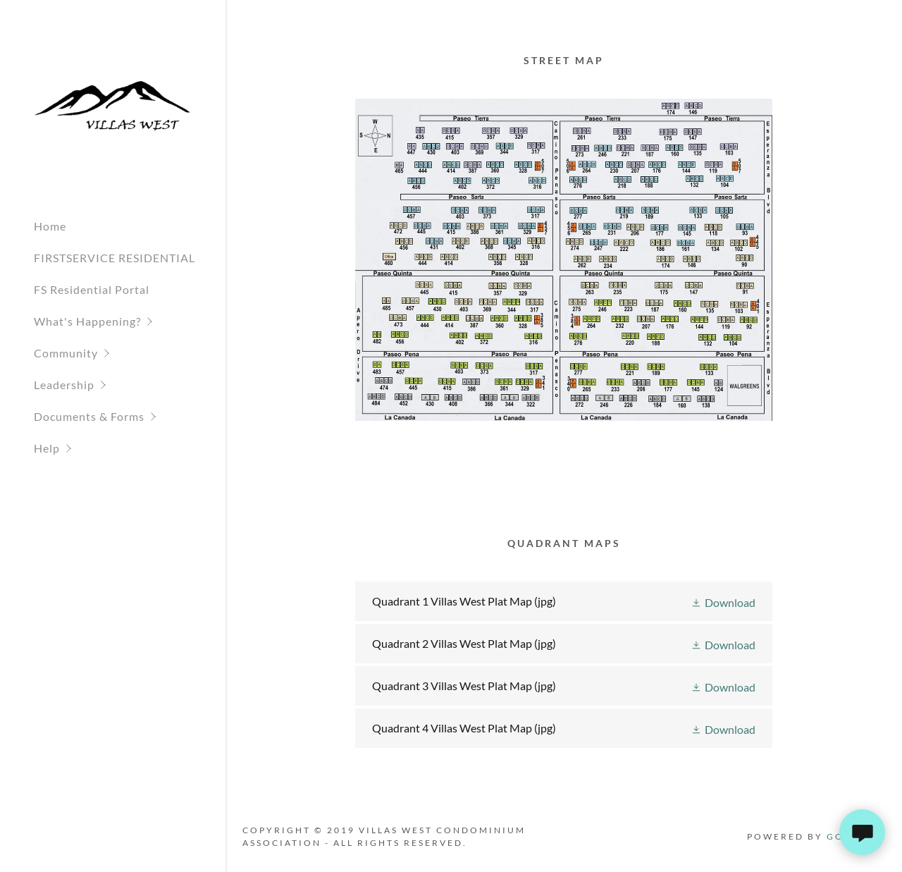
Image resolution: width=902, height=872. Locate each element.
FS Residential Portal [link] (91, 289)
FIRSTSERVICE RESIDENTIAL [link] (114, 257)
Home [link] (50, 226)
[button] (130, 321)
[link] (113, 104)
